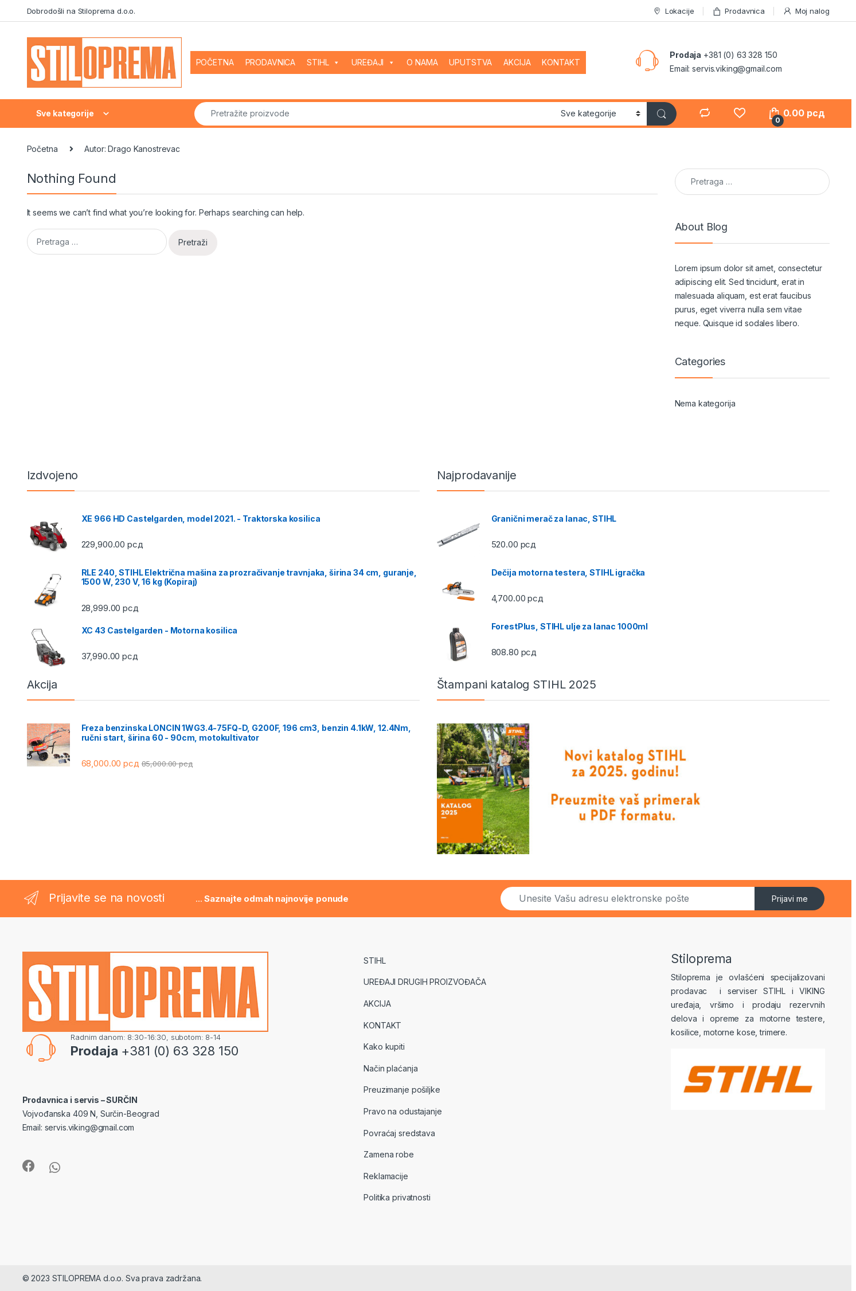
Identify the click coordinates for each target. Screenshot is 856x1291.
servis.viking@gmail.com (737, 68)
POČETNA (215, 62)
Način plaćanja (390, 1068)
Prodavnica (738, 11)
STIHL (323, 62)
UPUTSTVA (470, 62)
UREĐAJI (373, 62)
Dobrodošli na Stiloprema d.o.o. (81, 10)
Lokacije (673, 11)
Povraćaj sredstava (399, 1133)
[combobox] (374, 114)
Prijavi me (790, 898)
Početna (42, 149)
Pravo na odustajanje (402, 1111)
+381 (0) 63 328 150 (740, 55)
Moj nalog (806, 11)
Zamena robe (388, 1154)
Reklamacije (385, 1176)
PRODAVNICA (270, 62)
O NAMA (421, 62)
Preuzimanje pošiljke (401, 1089)
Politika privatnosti (396, 1197)
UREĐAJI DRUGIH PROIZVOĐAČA (424, 982)
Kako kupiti (383, 1046)
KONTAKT (561, 62)
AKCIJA (516, 62)
